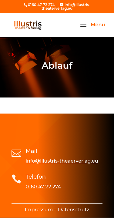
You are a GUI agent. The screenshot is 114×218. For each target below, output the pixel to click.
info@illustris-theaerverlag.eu (62, 161)
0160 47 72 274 (43, 187)
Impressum (39, 210)
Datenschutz (73, 210)
